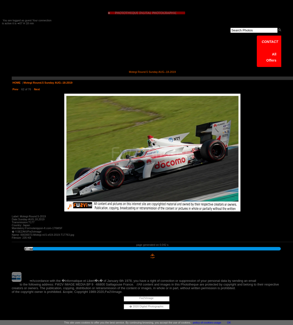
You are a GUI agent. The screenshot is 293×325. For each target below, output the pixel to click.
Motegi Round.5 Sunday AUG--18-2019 (47, 82)
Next (37, 89)
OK (229, 322)
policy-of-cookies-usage (207, 322)
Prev (15, 89)
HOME (16, 82)
